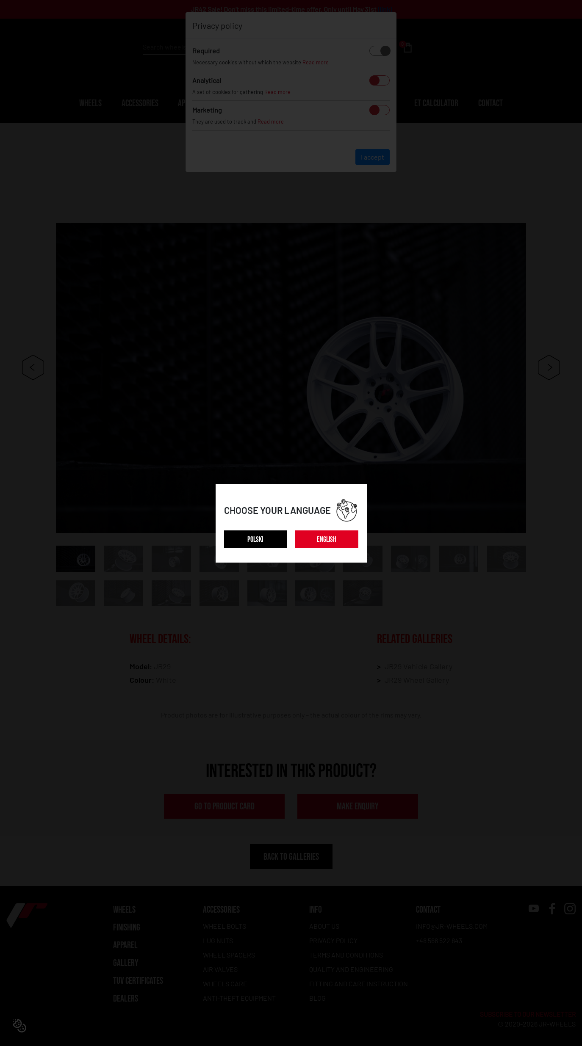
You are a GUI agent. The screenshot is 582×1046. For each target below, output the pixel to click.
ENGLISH (326, 539)
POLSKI (255, 539)
